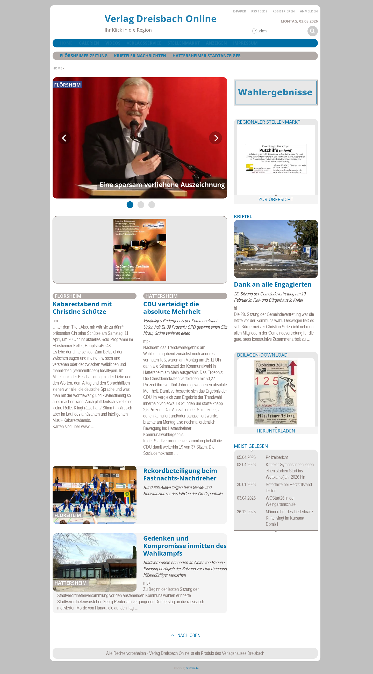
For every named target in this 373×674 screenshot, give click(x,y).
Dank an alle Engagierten (273, 284)
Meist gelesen (251, 446)
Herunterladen (276, 430)
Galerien (89, 43)
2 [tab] (140, 204)
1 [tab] (129, 204)
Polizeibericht (277, 457)
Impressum (245, 43)
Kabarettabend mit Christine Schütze (82, 308)
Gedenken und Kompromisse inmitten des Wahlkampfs (185, 545)
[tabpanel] (140, 138)
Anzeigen (216, 43)
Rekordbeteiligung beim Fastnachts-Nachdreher (180, 474)
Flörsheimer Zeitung (84, 56)
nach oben (188, 635)
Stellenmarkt (184, 43)
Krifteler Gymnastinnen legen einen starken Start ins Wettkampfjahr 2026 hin (290, 471)
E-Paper (239, 11)
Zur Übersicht (276, 199)
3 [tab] (150, 204)
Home (57, 68)
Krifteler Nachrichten (140, 56)
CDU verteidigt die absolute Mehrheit (171, 308)
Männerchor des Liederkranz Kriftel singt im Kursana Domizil (289, 518)
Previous (64, 137)
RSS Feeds (259, 11)
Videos (112, 43)
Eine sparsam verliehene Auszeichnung (162, 184)
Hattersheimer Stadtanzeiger (207, 56)
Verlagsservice (144, 43)
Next (215, 137)
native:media (192, 668)
